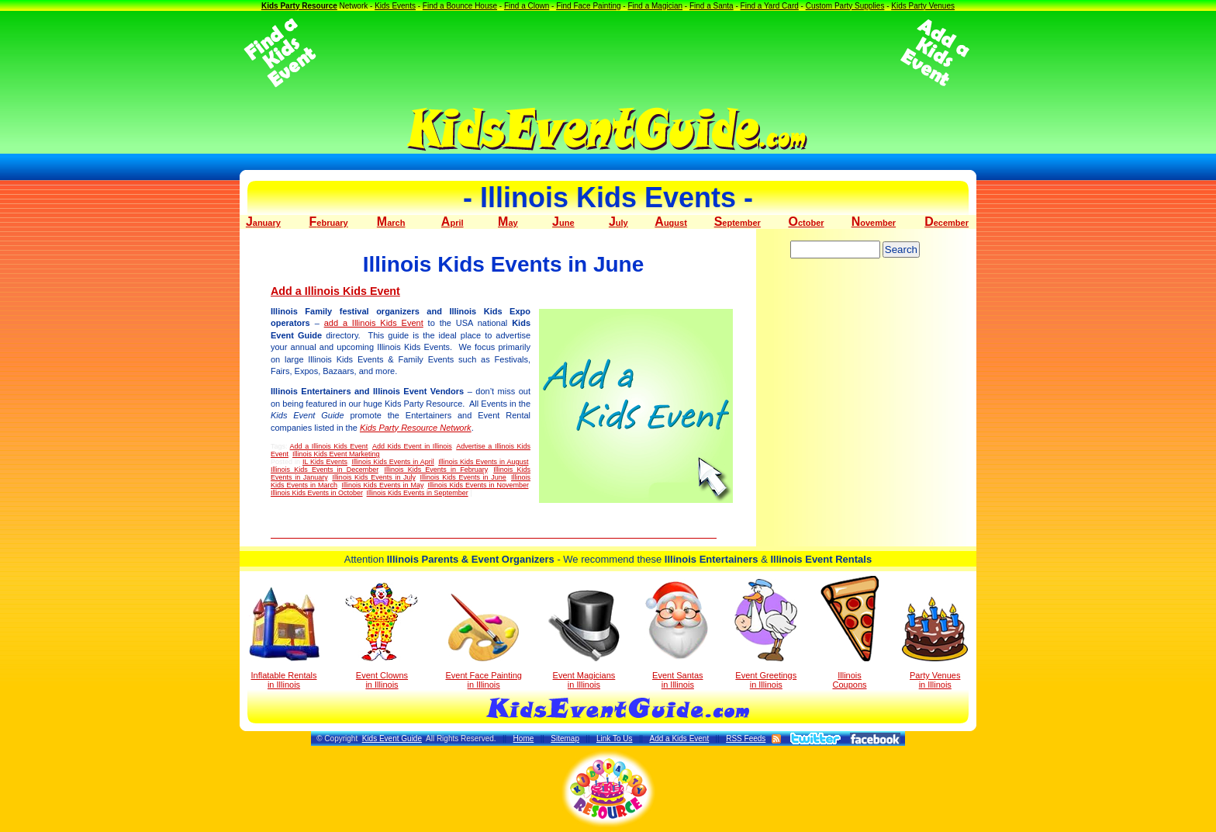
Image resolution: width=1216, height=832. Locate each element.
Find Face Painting (588, 6)
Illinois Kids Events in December (324, 469)
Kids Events (395, 6)
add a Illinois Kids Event (373, 323)
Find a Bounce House (460, 6)
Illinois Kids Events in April (392, 462)
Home (523, 738)
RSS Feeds (745, 738)
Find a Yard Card (770, 6)
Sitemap (565, 738)
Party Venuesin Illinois (935, 643)
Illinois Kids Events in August (483, 462)
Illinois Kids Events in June (463, 477)
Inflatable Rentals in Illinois (284, 638)
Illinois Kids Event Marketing (336, 454)
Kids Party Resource (299, 6)
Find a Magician (654, 6)
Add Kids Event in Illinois (412, 446)
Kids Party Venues (923, 6)
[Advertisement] (608, 53)
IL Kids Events (324, 462)
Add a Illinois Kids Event (335, 291)
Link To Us (614, 738)
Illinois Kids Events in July (373, 477)
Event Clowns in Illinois (382, 635)
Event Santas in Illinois (677, 634)
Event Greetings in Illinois (765, 634)
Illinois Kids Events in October (317, 493)
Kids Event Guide (392, 738)
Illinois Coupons (849, 632)
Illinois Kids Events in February (435, 469)
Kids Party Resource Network (416, 427)
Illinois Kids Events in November (477, 485)
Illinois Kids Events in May (382, 485)
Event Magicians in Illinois (584, 639)
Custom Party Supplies (845, 6)
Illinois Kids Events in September (417, 493)
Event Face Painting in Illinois (483, 641)
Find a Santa (711, 6)
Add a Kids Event (679, 738)
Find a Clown (526, 6)
